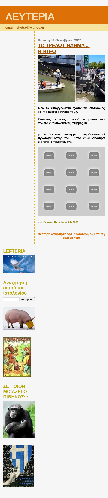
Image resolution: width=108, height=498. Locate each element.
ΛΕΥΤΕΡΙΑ (29, 16)
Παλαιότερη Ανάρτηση (88, 234)
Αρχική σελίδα (71, 236)
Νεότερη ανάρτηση (52, 234)
